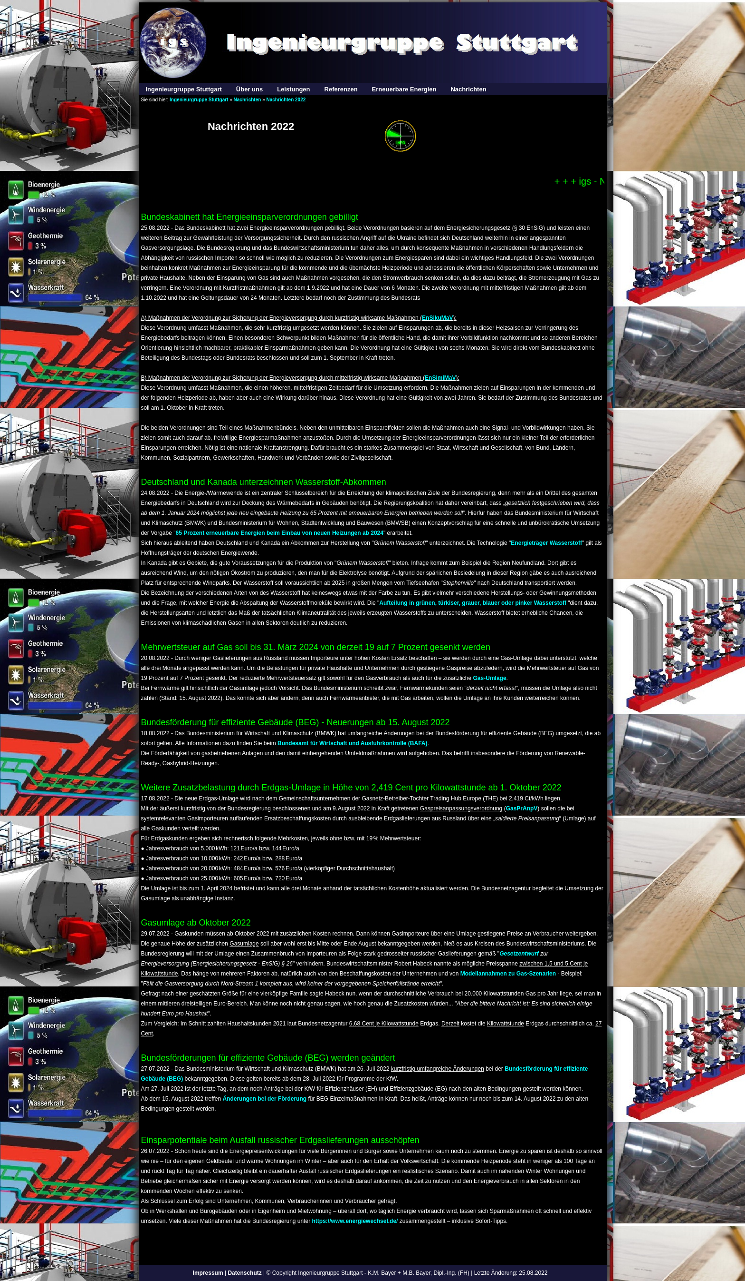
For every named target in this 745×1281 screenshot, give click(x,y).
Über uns (249, 89)
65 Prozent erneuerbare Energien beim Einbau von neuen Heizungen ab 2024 (279, 533)
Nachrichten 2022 (286, 99)
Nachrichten (468, 89)
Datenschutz (244, 1273)
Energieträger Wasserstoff (546, 543)
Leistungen (293, 89)
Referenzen (341, 89)
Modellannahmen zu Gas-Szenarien (508, 973)
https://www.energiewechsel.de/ (355, 1221)
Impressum (208, 1273)
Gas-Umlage (489, 678)
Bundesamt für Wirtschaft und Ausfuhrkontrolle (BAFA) (352, 743)
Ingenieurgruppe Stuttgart (184, 89)
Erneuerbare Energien (404, 89)
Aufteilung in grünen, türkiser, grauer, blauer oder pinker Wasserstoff (473, 603)
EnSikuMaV (437, 318)
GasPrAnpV (522, 808)
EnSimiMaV (440, 377)
